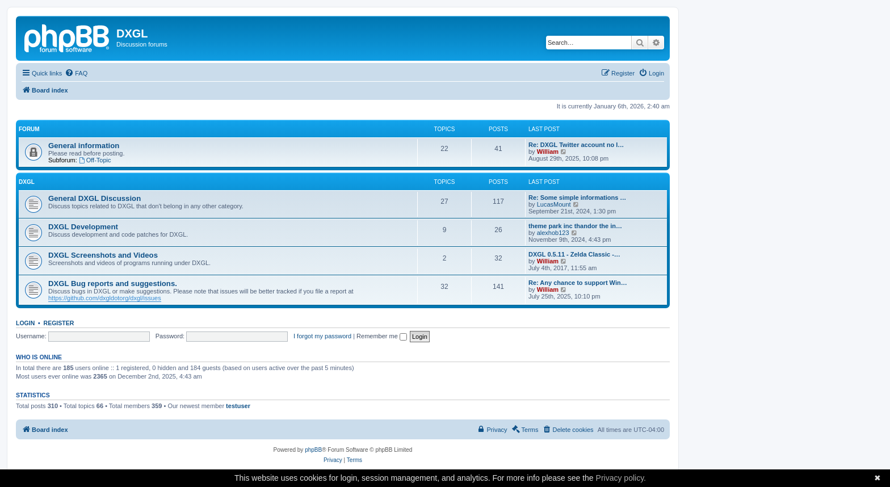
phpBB (313, 450)
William (548, 151)
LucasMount (554, 204)
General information (83, 145)
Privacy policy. (621, 477)
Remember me (381, 336)
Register (59, 323)
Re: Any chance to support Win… (577, 282)
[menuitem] (76, 73)
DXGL (27, 182)
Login (25, 323)
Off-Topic (95, 160)
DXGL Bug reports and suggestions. (112, 283)
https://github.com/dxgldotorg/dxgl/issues (104, 298)
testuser (238, 405)
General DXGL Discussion (94, 198)
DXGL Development (83, 226)
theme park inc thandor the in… (575, 225)
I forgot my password (322, 336)
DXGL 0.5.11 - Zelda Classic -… (574, 254)
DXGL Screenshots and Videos (103, 255)
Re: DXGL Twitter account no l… (576, 144)
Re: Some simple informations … (577, 197)
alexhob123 (553, 232)
